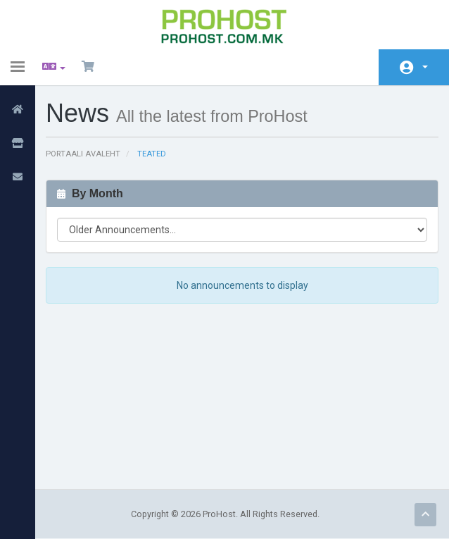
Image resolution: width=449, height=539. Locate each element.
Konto (425, 67)
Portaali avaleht (83, 154)
